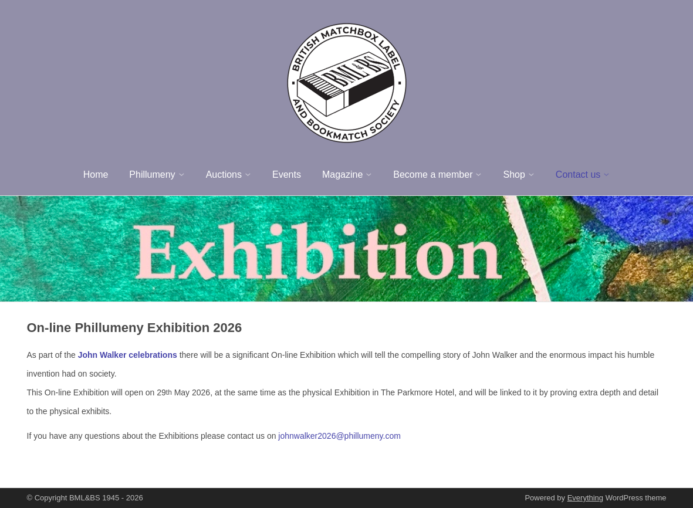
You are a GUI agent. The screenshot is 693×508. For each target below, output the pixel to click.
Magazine (342, 175)
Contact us (578, 175)
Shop (514, 175)
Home (96, 175)
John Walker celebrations (127, 355)
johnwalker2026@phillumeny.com (339, 436)
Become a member (432, 175)
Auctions (224, 175)
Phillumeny (152, 175)
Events (286, 175)
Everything (585, 497)
